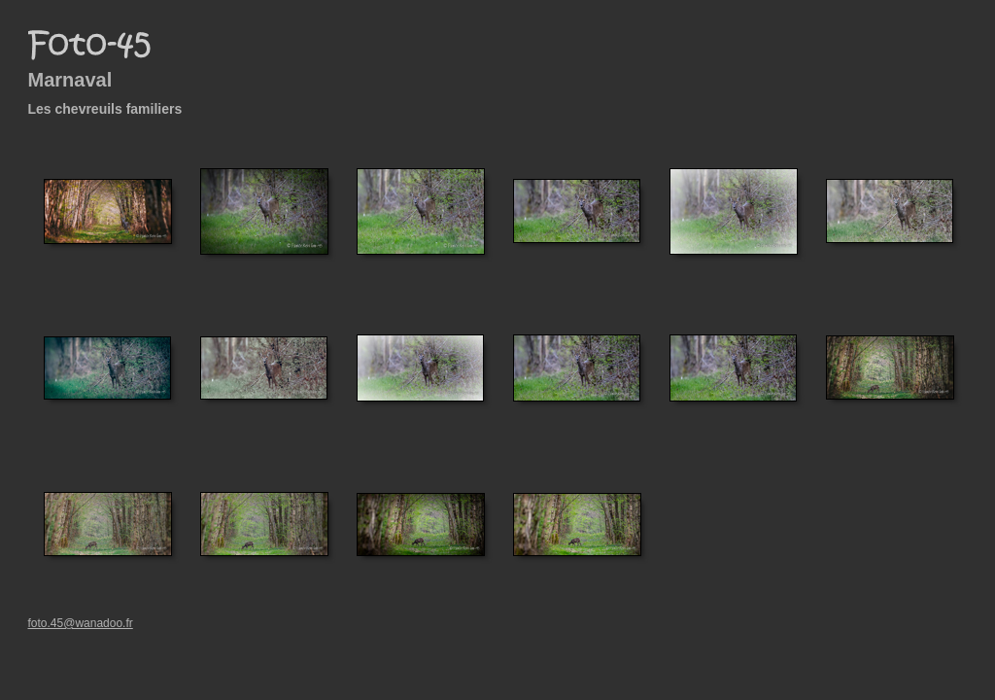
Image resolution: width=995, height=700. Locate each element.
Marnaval (70, 79)
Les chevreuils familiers (105, 109)
